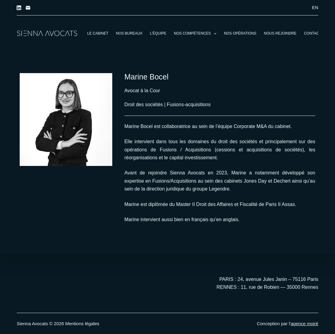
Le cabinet (97, 33)
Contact (312, 33)
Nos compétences (196, 33)
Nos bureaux (129, 33)
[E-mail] (28, 7)
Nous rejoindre (280, 33)
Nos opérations (240, 33)
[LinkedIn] (19, 7)
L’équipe (158, 33)
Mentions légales (82, 323)
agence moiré (304, 323)
